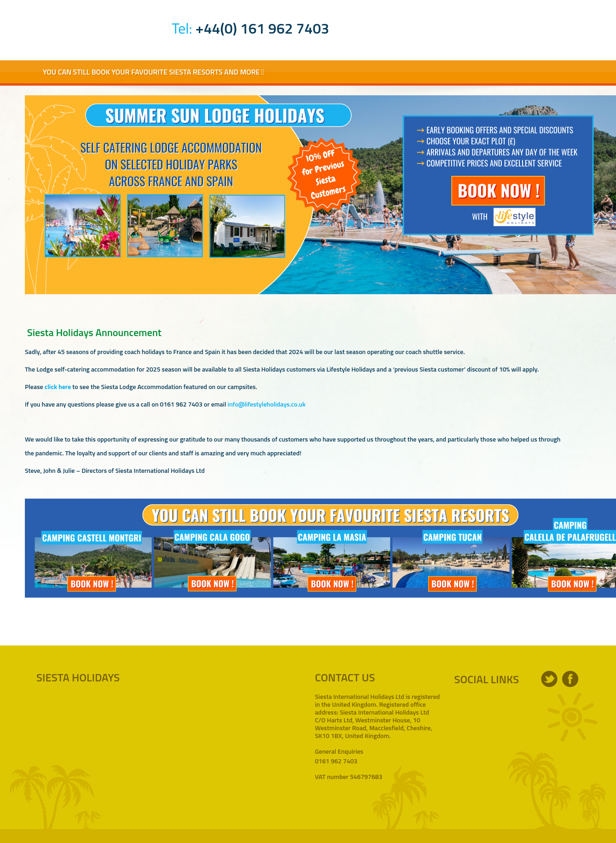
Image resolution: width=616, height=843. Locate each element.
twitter (549, 679)
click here (58, 386)
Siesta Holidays (96, 27)
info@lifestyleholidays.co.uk (266, 404)
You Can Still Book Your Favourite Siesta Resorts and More (153, 71)
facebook (570, 679)
